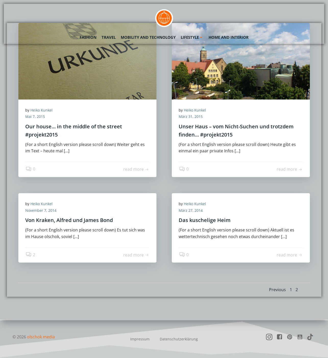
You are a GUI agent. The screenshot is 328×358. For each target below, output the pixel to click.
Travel (109, 37)
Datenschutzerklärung (179, 339)
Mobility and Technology (148, 37)
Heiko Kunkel (42, 110)
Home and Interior (229, 37)
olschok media (41, 337)
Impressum (140, 339)
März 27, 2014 (191, 210)
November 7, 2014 (41, 210)
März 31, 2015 (191, 117)
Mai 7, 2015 (36, 117)
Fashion (88, 37)
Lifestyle (192, 37)
